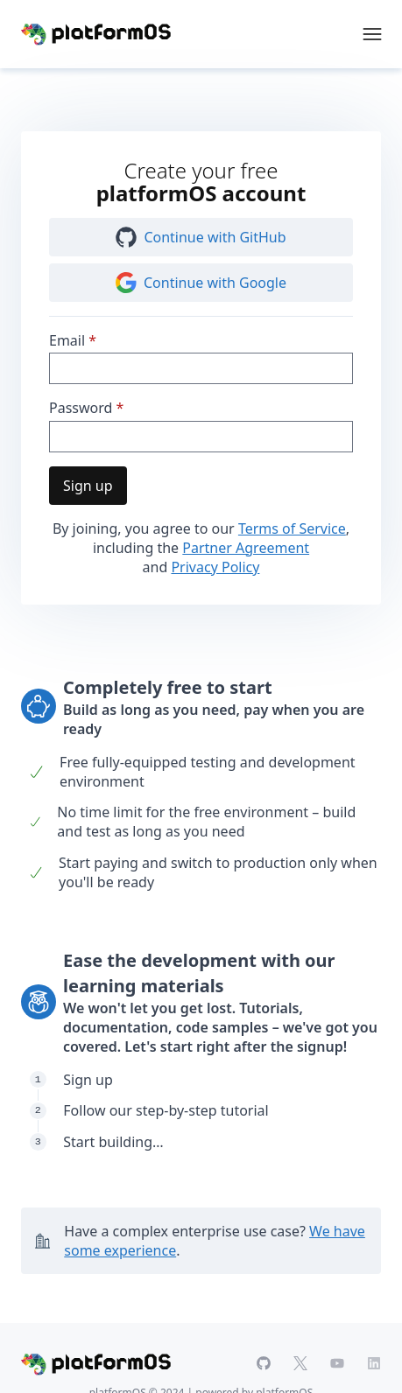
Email (67, 340)
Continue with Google (201, 282)
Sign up (88, 485)
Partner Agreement (245, 547)
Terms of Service (292, 528)
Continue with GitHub (201, 237)
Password (80, 407)
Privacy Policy (215, 567)
